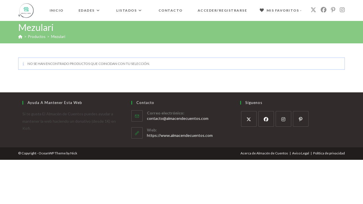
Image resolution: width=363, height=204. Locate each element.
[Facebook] (266, 119)
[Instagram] (283, 119)
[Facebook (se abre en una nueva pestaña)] (323, 10)
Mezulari (58, 36)
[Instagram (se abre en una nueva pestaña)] (342, 10)
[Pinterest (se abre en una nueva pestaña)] (333, 10)
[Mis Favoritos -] (280, 10)
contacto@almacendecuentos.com (177, 118)
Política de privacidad (329, 153)
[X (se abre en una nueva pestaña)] (313, 10)
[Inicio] (20, 36)
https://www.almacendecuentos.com (180, 135)
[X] (249, 119)
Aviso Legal (300, 153)
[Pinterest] (301, 119)
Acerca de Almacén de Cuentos (264, 153)
